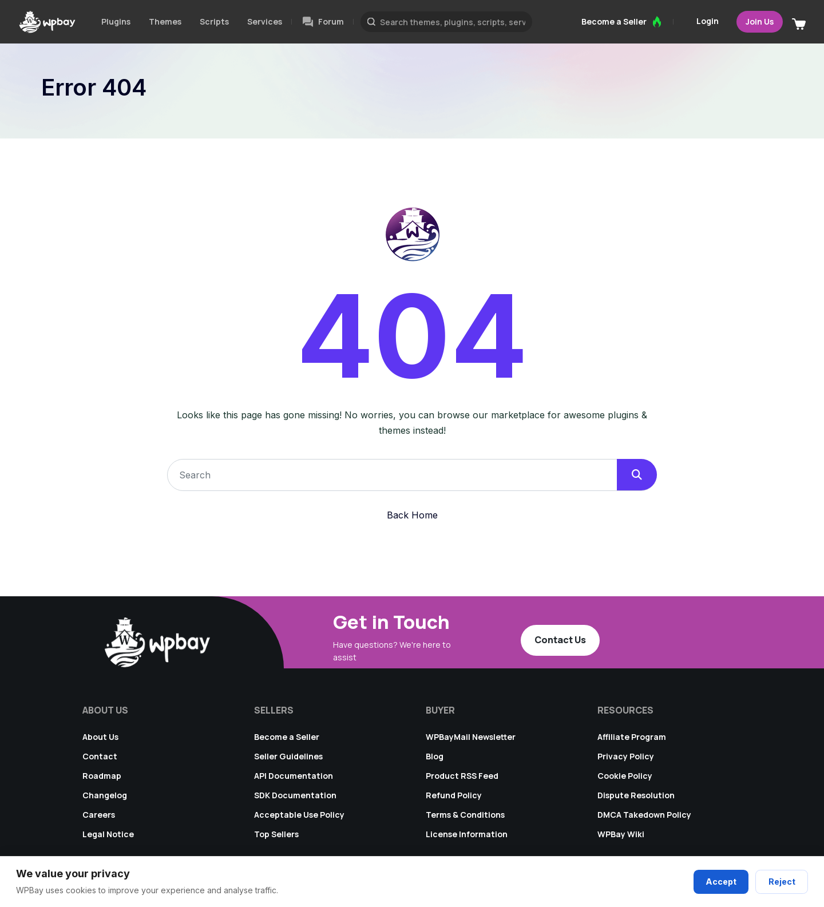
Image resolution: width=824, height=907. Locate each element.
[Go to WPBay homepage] (47, 21)
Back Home (412, 515)
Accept (722, 882)
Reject (782, 882)
